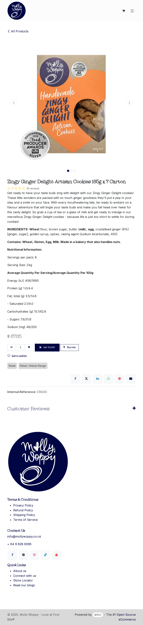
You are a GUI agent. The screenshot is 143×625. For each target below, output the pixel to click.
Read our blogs (24, 585)
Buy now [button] (69, 347)
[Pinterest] (119, 378)
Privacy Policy (23, 505)
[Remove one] (11, 347)
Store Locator (23, 580)
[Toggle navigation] (132, 10)
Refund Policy (23, 510)
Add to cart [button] (47, 347)
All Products (17, 31)
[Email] (130, 378)
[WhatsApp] (108, 378)
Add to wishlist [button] (17, 356)
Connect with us (24, 576)
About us (19, 571)
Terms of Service (25, 520)
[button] (13, 103)
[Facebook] (75, 378)
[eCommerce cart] (123, 10)
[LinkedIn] (97, 378)
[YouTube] (56, 554)
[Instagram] (34, 554)
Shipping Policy (24, 515)
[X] (86, 378)
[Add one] (29, 347)
